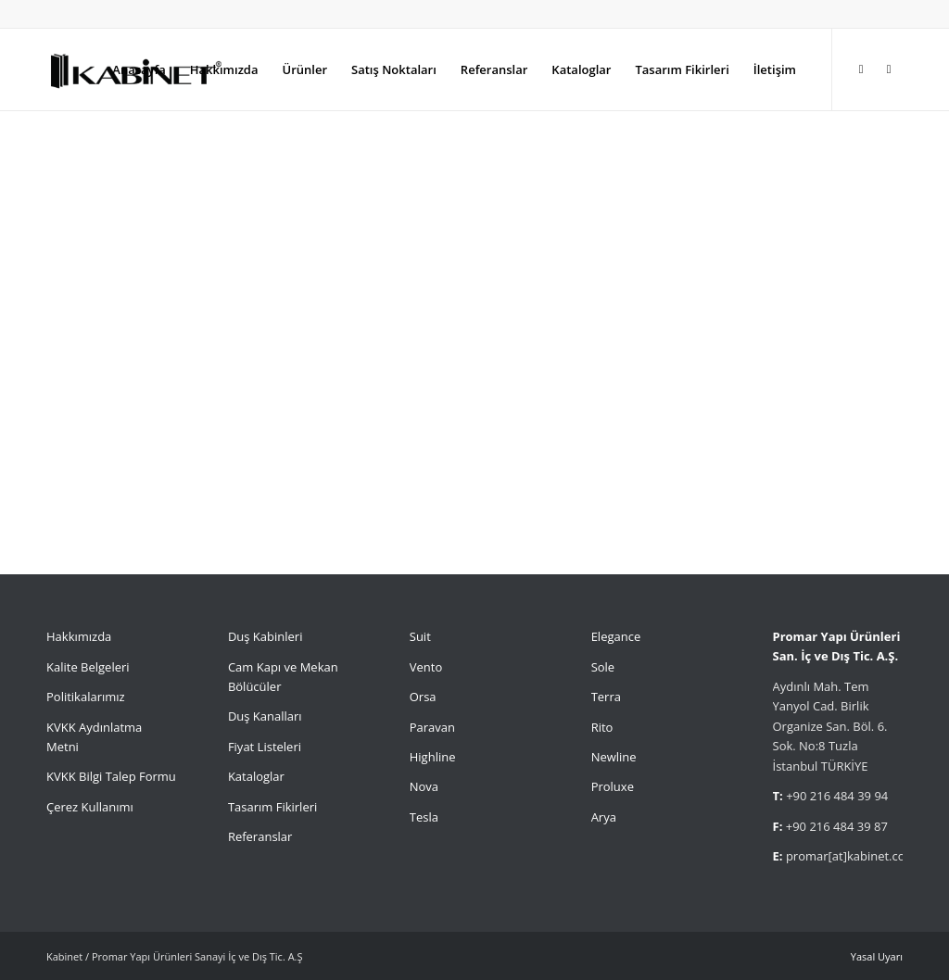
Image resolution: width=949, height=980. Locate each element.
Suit (420, 636)
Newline (614, 756)
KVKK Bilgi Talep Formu (111, 776)
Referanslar (260, 836)
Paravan (432, 727)
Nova (424, 786)
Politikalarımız (87, 696)
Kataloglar (256, 776)
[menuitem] (138, 69)
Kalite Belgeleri (88, 667)
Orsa (423, 696)
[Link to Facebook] (889, 68)
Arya (603, 817)
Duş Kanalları (265, 716)
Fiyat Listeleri (264, 746)
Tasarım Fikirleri (272, 806)
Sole (603, 667)
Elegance (616, 636)
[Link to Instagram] (861, 68)
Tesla (424, 817)
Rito (602, 727)
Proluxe (612, 786)
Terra (606, 696)
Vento (426, 667)
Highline (433, 756)
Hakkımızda (78, 636)
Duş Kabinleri (265, 636)
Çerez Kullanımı (89, 806)
